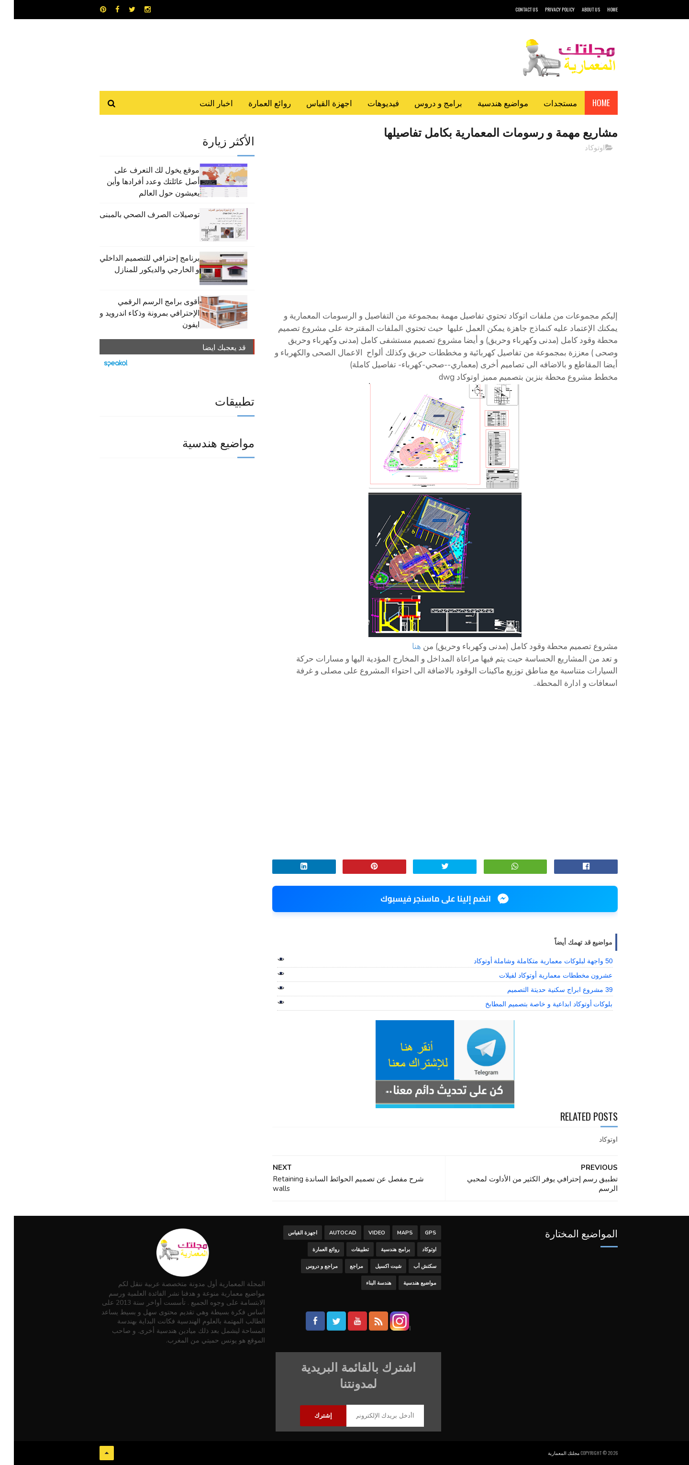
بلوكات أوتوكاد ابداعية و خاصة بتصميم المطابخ (535, 1004)
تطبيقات (346, 1249)
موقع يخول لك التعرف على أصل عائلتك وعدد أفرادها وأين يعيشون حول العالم (139, 181)
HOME (598, 9)
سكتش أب (411, 1266)
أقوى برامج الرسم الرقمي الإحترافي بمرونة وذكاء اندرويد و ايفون (136, 312)
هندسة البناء (365, 1283)
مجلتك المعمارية (550, 1452)
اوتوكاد (581, 148)
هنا (402, 646)
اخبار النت (202, 103)
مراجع (342, 1266)
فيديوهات (369, 103)
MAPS (391, 1232)
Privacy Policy (546, 9)
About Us (577, 9)
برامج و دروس (424, 103)
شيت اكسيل (374, 1266)
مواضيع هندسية (489, 103)
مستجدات (546, 103)
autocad (329, 1232)
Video (363, 1232)
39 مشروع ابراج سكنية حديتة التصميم (546, 989)
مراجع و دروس (308, 1266)
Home (587, 103)
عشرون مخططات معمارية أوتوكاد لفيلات (542, 975)
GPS (416, 1232)
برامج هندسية (381, 1249)
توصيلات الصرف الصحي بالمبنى (136, 214)
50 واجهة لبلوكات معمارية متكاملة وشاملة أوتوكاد (529, 961)
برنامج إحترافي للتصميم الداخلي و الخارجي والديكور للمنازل (136, 263)
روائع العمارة (255, 103)
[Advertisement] (431, 227)
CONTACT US (512, 9)
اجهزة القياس (315, 103)
